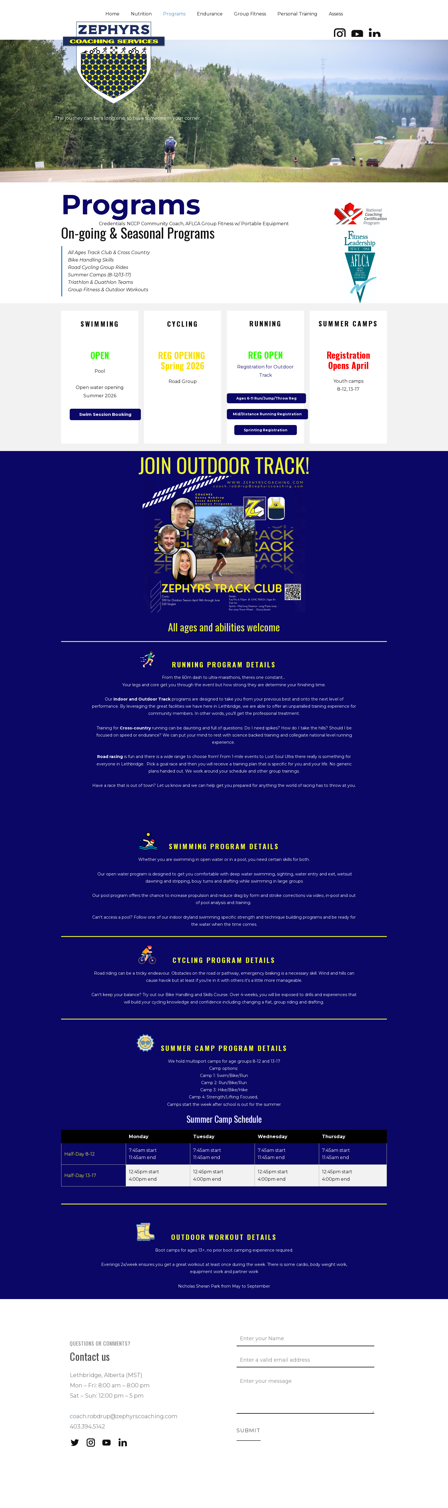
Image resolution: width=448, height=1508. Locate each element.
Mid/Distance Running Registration (267, 414)
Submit (249, 1430)
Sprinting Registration (265, 430)
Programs (174, 14)
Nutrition (141, 14)
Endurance (210, 14)
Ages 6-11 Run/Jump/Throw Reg (266, 398)
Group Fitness (250, 14)
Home (112, 14)
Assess (336, 14)
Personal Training (297, 14)
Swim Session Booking (105, 414)
